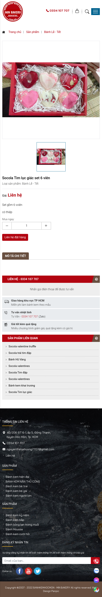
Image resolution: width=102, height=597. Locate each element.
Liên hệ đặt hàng (15, 237)
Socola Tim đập (18, 372)
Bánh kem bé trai (17, 486)
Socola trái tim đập (20, 353)
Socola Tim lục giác (20, 392)
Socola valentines (19, 366)
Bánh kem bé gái (16, 491)
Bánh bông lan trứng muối (22, 524)
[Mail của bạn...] (46, 560)
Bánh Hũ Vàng (17, 359)
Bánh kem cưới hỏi (18, 534)
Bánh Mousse (14, 529)
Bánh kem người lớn (19, 495)
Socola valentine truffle (22, 346)
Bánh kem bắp (15, 520)
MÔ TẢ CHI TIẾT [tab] (15, 256)
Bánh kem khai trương (22, 385)
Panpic (55, 591)
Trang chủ (11, 32)
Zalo (42, 316)
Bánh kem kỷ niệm (17, 515)
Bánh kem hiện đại (17, 477)
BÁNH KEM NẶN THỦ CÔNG (23, 481)
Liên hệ (10, 455)
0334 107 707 (30, 279)
